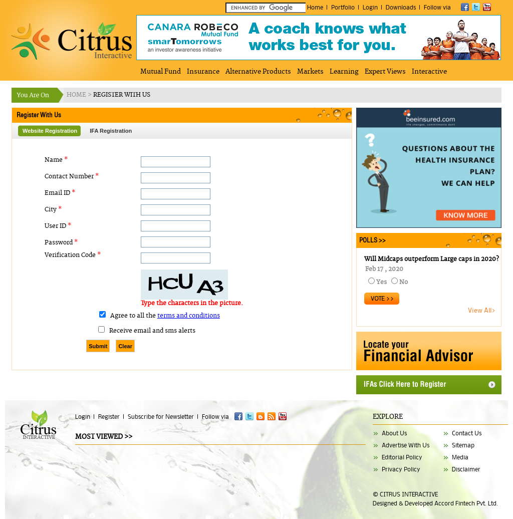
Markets (310, 72)
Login (370, 7)
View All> (482, 310)
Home (315, 7)
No (403, 282)
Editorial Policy (402, 457)
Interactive (429, 72)
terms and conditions (188, 316)
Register (109, 416)
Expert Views (385, 72)
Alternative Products (258, 72)
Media (460, 457)
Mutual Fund (160, 72)
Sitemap (463, 445)
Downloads (401, 7)
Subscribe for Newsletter (161, 416)
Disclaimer (466, 469)
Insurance (203, 72)
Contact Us (466, 433)
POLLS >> (371, 240)
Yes (381, 282)
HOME (77, 95)
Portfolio (343, 7)
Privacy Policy (401, 469)
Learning (344, 72)
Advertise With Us (405, 445)
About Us (394, 433)
